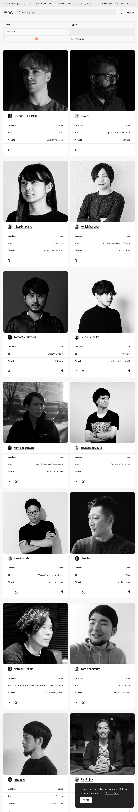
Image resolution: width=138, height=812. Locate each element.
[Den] (82, 116)
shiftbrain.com (57, 803)
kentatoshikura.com (54, 471)
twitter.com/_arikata (54, 692)
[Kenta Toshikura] (21, 447)
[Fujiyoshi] (16, 779)
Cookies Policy (112, 793)
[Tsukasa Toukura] (88, 447)
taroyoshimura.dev (122, 692)
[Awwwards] (10, 12)
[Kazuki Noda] (18, 558)
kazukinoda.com (56, 582)
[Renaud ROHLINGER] (23, 116)
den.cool (126, 140)
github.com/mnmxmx (53, 250)
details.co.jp (58, 361)
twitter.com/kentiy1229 (120, 361)
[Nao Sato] (83, 558)
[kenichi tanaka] (87, 226)
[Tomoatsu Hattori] (22, 337)
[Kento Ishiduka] (87, 337)
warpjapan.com (123, 582)
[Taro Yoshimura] (87, 669)
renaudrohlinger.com (54, 140)
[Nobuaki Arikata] (20, 669)
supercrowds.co (123, 250)
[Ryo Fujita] (84, 779)
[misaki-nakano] (20, 226)
